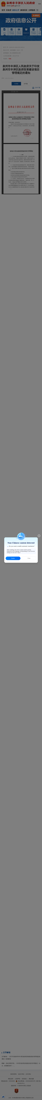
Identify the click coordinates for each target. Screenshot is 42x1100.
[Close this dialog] (39, 536)
